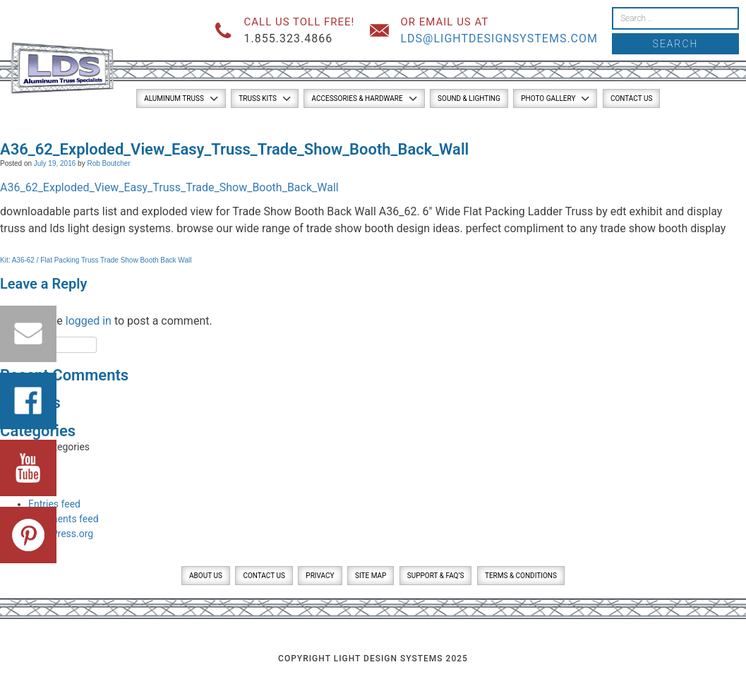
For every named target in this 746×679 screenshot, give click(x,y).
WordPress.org (60, 533)
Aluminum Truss (174, 98)
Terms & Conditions (521, 575)
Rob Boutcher (108, 163)
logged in (89, 321)
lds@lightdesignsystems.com (499, 38)
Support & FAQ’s (435, 575)
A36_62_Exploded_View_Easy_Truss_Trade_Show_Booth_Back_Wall (169, 187)
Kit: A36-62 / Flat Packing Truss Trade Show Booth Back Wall (95, 260)
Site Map (370, 575)
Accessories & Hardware (356, 98)
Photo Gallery (548, 98)
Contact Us (631, 98)
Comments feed (63, 518)
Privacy (320, 575)
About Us (205, 575)
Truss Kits (258, 98)
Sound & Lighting (469, 98)
